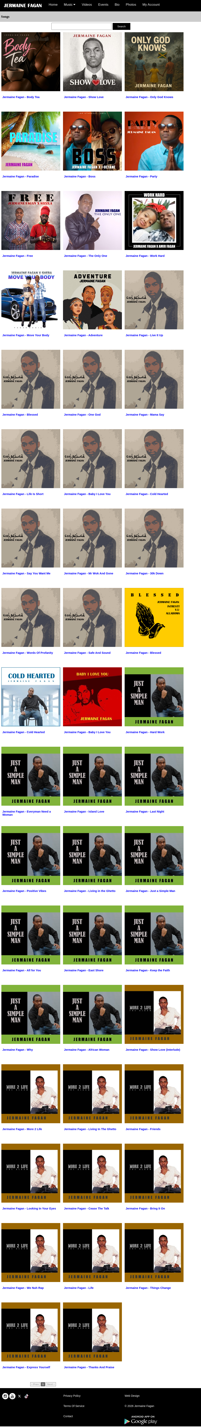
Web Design (132, 1395)
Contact (68, 1416)
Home (53, 4)
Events (103, 4)
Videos (87, 4)
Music (69, 4)
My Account (151, 4)
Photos (131, 4)
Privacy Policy (71, 1395)
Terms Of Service (73, 1406)
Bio (117, 4)
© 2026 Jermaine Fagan (139, 1406)
